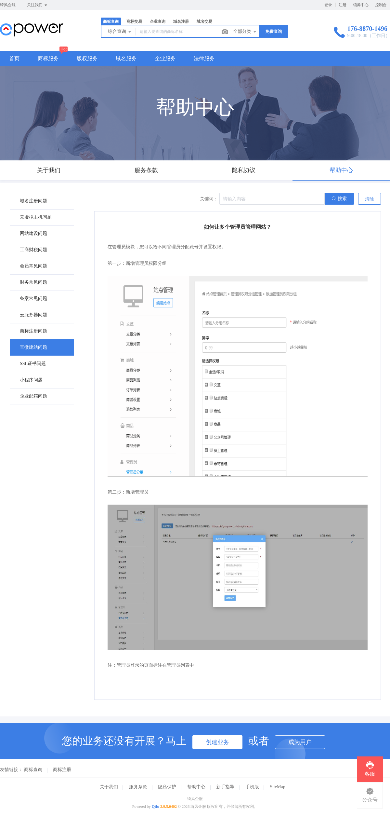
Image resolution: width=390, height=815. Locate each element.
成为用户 (300, 742)
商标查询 (111, 21)
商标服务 (48, 58)
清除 (369, 199)
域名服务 (126, 58)
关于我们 (109, 786)
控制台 (381, 5)
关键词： (209, 199)
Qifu (155, 806)
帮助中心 (196, 786)
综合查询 (120, 32)
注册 (342, 5)
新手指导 (225, 786)
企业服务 (165, 58)
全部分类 (245, 32)
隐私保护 (167, 786)
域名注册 (181, 21)
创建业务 (217, 742)
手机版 (252, 786)
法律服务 (204, 58)
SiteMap (277, 786)
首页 (14, 58)
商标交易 (134, 21)
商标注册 (62, 769)
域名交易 (204, 21)
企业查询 (157, 21)
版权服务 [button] (87, 58)
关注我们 (37, 5)
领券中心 (361, 5)
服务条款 (138, 786)
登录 (328, 5)
